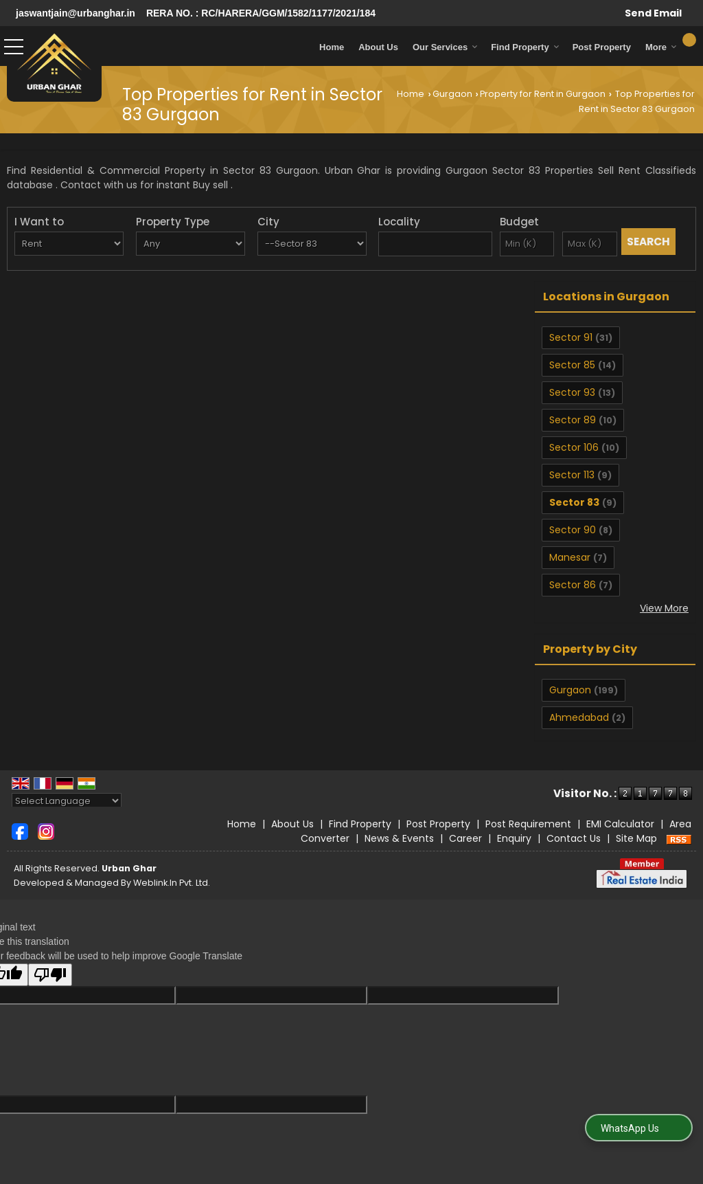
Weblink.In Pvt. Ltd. (171, 883)
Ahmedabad (579, 717)
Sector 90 (572, 530)
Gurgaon (452, 94)
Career (465, 838)
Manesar (569, 557)
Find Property (525, 47)
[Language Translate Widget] (67, 801)
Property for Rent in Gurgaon (543, 94)
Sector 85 (572, 365)
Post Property (602, 47)
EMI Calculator (620, 824)
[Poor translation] (50, 974)
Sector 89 (572, 420)
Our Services (445, 47)
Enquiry (514, 838)
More (661, 47)
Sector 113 (572, 475)
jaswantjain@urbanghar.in (75, 13)
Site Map (636, 838)
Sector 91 (570, 337)
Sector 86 (572, 585)
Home (331, 47)
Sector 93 (572, 392)
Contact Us (573, 838)
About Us (378, 47)
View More (664, 608)
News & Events (399, 838)
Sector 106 (574, 447)
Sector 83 (574, 502)
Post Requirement (528, 824)
